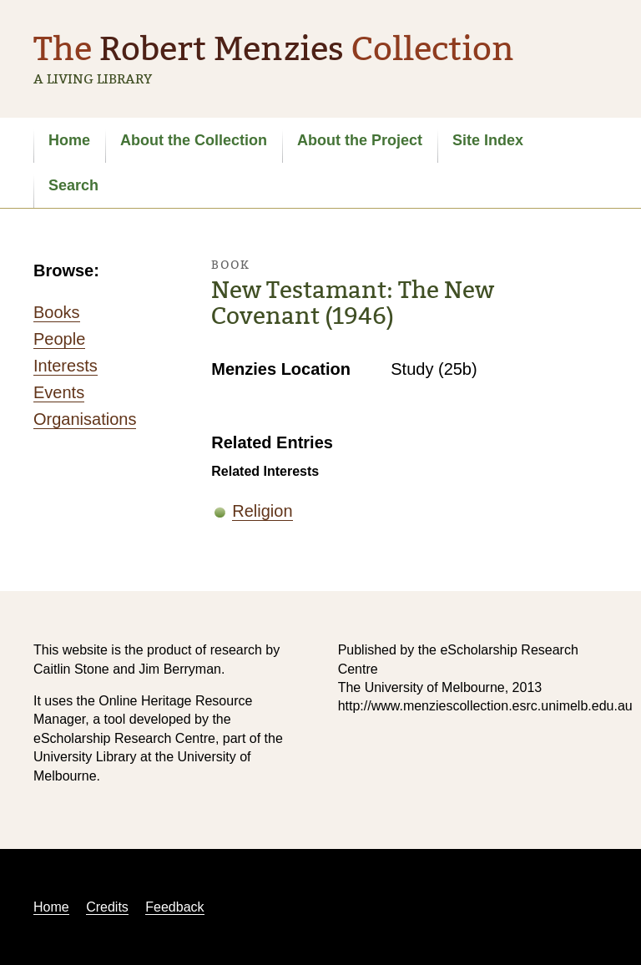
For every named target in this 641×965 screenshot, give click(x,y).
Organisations (84, 419)
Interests (65, 365)
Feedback (174, 907)
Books (56, 312)
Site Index (487, 140)
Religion (262, 511)
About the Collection (193, 140)
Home (69, 140)
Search (73, 185)
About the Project (359, 140)
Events (58, 392)
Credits (107, 907)
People (59, 339)
